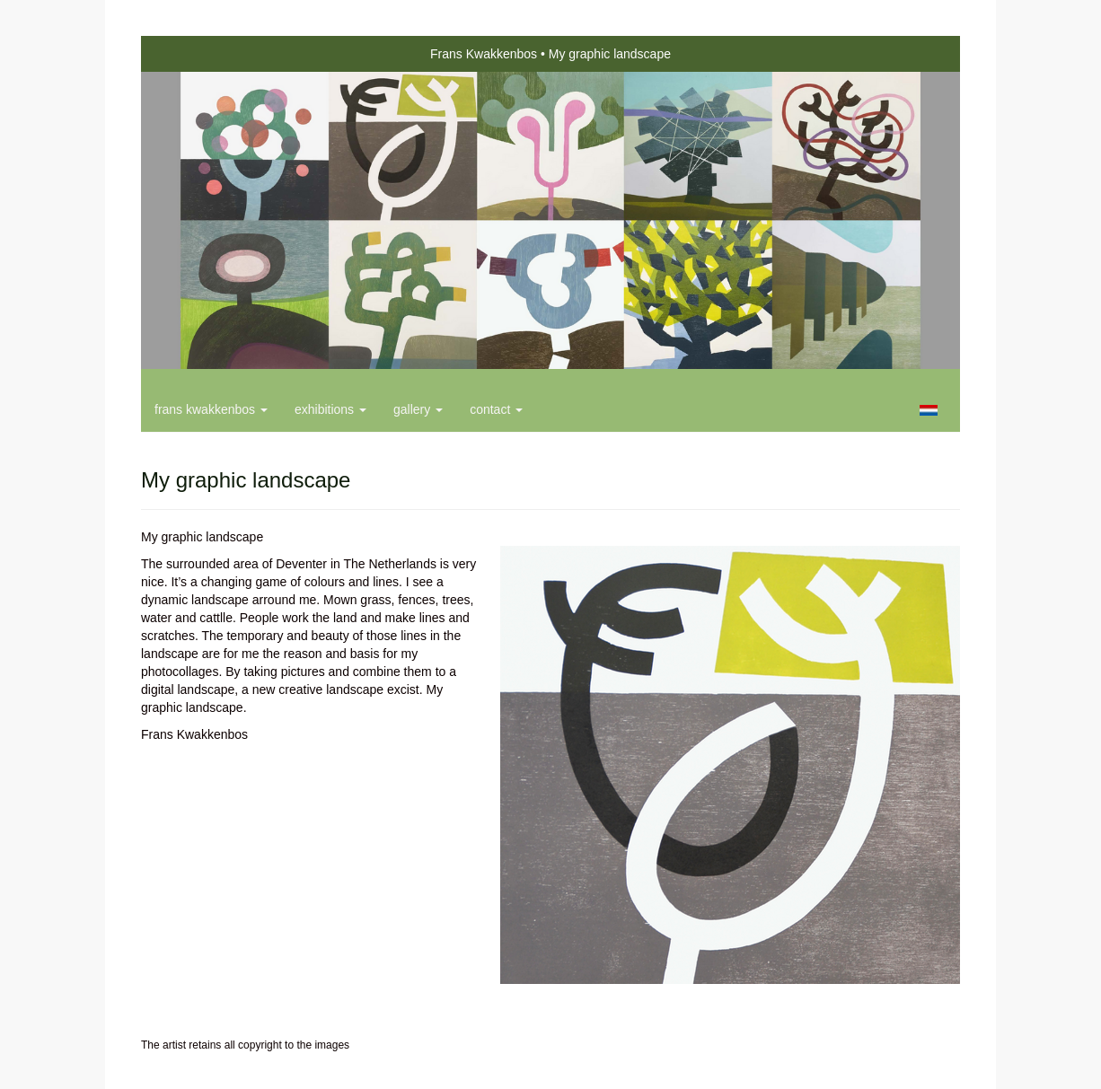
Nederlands (928, 410)
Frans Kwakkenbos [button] (211, 409)
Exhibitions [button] (330, 409)
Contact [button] (496, 409)
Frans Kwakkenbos (483, 54)
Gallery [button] (418, 409)
